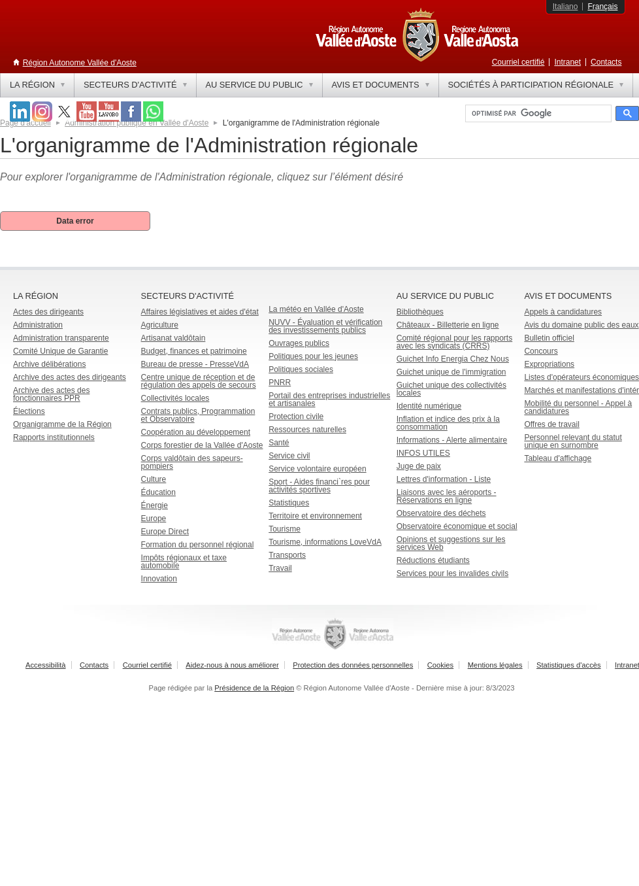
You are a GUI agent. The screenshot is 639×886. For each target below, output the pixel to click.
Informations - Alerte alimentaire (452, 440)
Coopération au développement (195, 432)
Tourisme (285, 529)
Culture (154, 479)
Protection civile (296, 416)
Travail (280, 568)
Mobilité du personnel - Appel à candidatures (578, 407)
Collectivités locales (175, 398)
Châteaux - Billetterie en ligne (448, 325)
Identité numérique (429, 406)
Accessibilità (45, 665)
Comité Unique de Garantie (60, 351)
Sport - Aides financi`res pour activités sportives (319, 485)
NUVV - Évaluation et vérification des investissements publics (325, 326)
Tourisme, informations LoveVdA (325, 542)
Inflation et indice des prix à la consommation (448, 423)
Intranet (567, 62)
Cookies (440, 665)
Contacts (606, 62)
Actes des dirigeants (48, 311)
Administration (38, 325)
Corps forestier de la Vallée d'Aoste (202, 445)
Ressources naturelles (307, 429)
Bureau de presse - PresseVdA (195, 364)
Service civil (289, 455)
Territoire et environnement (315, 515)
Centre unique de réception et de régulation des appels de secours (198, 381)
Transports (287, 555)
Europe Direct (165, 531)
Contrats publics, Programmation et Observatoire (198, 415)
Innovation (159, 578)
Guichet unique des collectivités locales (451, 389)
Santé (279, 442)
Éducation (158, 492)
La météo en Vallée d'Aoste (316, 309)
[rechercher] (537, 114)
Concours (540, 351)
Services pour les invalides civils (452, 573)
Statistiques (289, 502)
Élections (29, 411)
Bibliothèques (420, 311)
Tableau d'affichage (557, 458)
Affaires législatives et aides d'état (200, 311)
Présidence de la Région (254, 688)
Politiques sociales (301, 369)
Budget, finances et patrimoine (194, 351)
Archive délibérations (49, 364)
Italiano (565, 6)
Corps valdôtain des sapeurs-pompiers (192, 462)
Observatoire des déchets (441, 513)
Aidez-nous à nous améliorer (232, 665)
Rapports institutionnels (54, 437)
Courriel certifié (518, 62)
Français (602, 6)
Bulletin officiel (549, 338)
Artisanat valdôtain (173, 338)
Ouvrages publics (299, 343)
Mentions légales (495, 665)
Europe (154, 518)
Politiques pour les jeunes (313, 356)
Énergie (154, 505)
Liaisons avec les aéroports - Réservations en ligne (447, 496)
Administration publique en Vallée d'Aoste (136, 123)
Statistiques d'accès (568, 665)
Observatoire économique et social (457, 526)
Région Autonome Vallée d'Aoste (80, 62)
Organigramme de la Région (62, 424)
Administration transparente (61, 338)
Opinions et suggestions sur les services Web (451, 543)
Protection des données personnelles (353, 665)
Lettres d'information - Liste (444, 479)
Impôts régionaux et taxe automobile (184, 561)
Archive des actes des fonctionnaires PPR (51, 394)
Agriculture (159, 325)
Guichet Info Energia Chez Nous (453, 359)
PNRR (280, 382)
